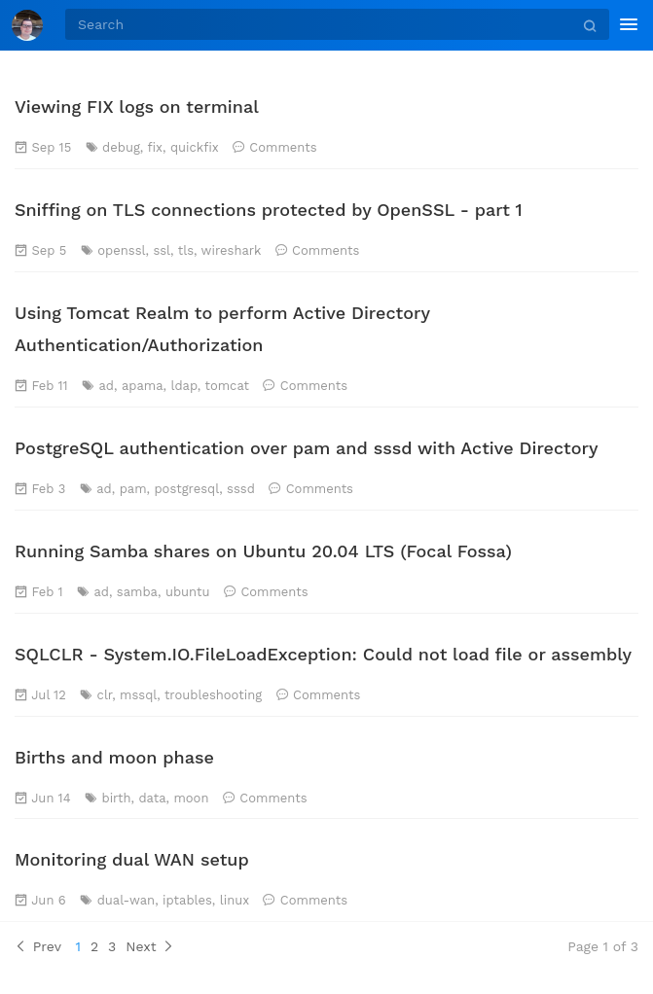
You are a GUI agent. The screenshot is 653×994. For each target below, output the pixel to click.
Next (150, 946)
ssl (161, 250)
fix (155, 147)
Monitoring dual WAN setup (132, 859)
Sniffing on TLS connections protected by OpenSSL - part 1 (269, 209)
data (151, 798)
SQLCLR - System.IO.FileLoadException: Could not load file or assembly (323, 654)
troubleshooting (213, 695)
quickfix (194, 147)
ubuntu (187, 592)
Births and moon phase (114, 757)
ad (107, 385)
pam (133, 488)
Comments (282, 147)
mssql (138, 695)
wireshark (231, 250)
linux (234, 900)
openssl (121, 250)
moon (190, 798)
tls (186, 250)
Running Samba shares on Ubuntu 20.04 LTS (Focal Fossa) (263, 551)
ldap (183, 385)
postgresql (186, 488)
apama (142, 385)
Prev (38, 946)
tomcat (226, 385)
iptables (187, 900)
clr (105, 695)
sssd (241, 488)
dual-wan (126, 900)
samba (137, 592)
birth (116, 798)
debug (121, 147)
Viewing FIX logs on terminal (137, 106)
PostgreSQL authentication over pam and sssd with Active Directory (307, 448)
